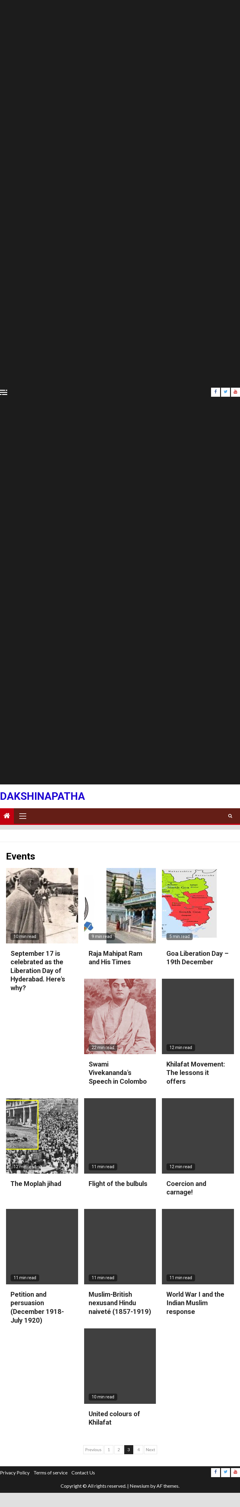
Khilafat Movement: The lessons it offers (195, 1072)
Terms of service (50, 1472)
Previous (93, 1449)
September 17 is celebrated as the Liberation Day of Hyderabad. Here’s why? (38, 971)
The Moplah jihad (36, 1183)
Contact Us (83, 1472)
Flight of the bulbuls (118, 1183)
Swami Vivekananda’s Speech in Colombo (118, 1072)
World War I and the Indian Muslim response (195, 1303)
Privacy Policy (15, 1472)
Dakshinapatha (42, 796)
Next (150, 1449)
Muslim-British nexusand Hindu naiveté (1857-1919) (120, 1303)
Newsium (139, 1486)
